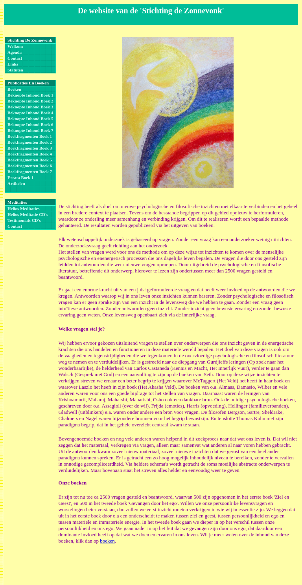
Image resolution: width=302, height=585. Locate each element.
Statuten (15, 70)
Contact (14, 58)
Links (12, 64)
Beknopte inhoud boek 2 (30, 101)
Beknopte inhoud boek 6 (30, 124)
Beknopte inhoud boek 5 (30, 118)
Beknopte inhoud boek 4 (30, 112)
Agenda (14, 52)
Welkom (15, 46)
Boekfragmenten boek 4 (29, 154)
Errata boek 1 (20, 177)
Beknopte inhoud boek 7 (30, 130)
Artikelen (16, 183)
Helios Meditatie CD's (27, 214)
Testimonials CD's (24, 220)
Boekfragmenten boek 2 (29, 142)
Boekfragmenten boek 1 (29, 136)
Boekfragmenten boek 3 (29, 148)
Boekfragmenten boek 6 (29, 165)
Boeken (14, 89)
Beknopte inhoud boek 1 (30, 95)
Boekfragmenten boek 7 (29, 171)
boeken (107, 541)
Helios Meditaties (23, 208)
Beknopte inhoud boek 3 (30, 106)
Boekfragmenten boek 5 (29, 159)
